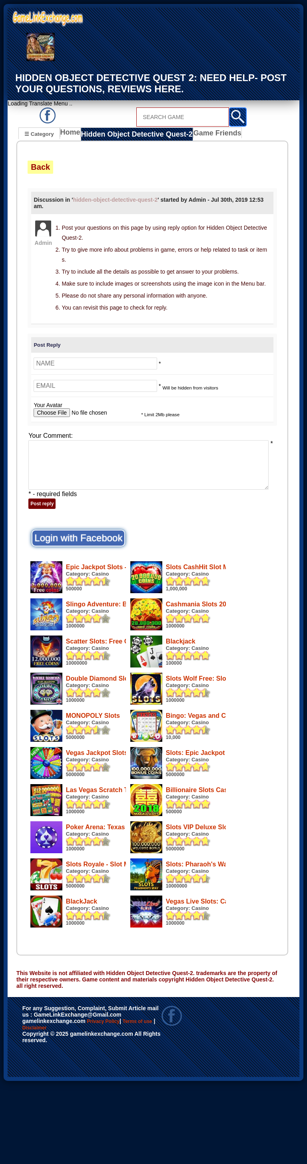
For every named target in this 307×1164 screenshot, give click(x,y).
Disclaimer (66, 1109)
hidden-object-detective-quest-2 (115, 198)
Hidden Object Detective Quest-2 (131, 134)
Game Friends (202, 134)
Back (40, 165)
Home (72, 134)
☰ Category (39, 133)
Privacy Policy (111, 1101)
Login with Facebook (78, 537)
